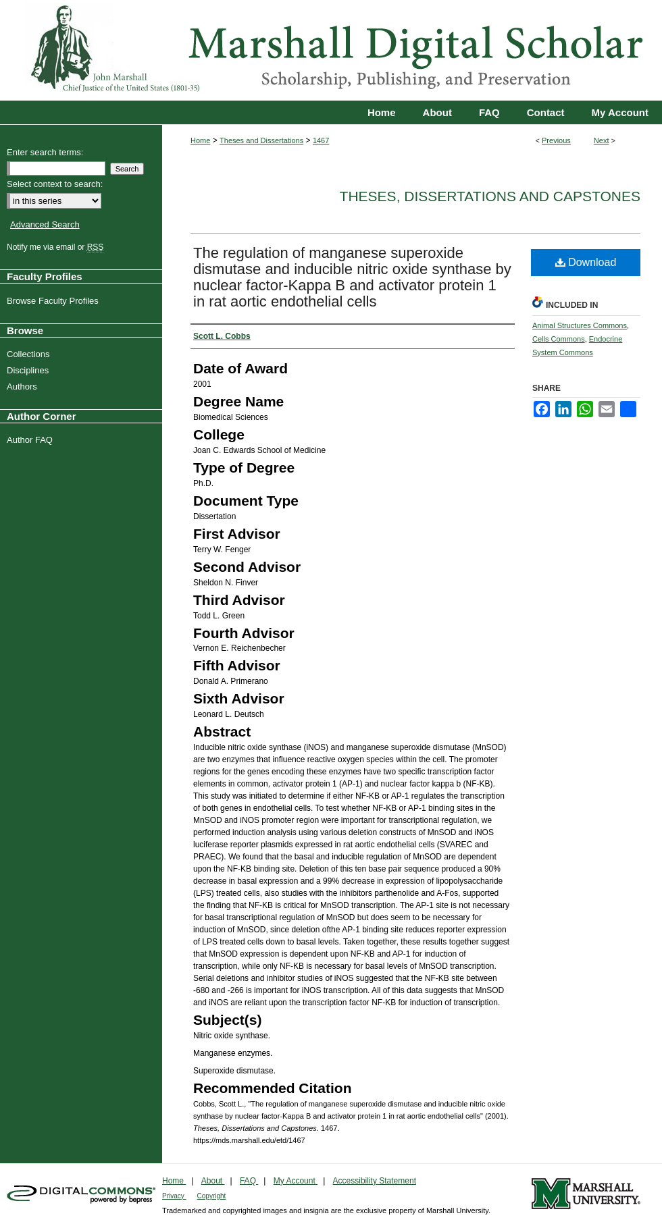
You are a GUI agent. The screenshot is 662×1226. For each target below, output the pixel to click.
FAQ (249, 1180)
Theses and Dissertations (261, 140)
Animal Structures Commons (579, 325)
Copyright (211, 1196)
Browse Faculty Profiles (54, 301)
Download (586, 262)
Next (601, 140)
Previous (556, 140)
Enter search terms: (45, 152)
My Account (295, 1180)
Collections (30, 354)
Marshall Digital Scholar (331, 50)
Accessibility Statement (374, 1180)
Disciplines (29, 370)
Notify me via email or (56, 247)
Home (200, 140)
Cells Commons (558, 339)
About (213, 1180)
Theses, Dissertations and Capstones (490, 196)
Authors (23, 386)
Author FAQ (31, 440)
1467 (321, 140)
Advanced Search (45, 224)
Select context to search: (55, 184)
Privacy (174, 1196)
